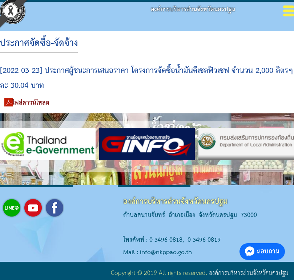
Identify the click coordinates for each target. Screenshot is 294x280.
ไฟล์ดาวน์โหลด (30, 103)
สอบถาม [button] (262, 251)
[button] (129, 167)
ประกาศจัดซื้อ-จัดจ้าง (39, 43)
